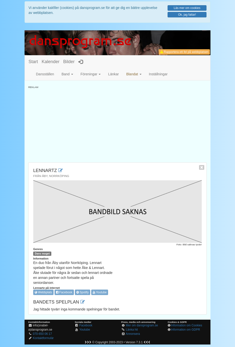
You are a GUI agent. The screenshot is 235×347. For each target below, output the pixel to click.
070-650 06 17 (42, 334)
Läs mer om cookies (187, 8)
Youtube (100, 292)
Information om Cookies (186, 325)
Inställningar (158, 74)
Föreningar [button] (91, 74)
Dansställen (45, 74)
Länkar (113, 74)
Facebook (64, 292)
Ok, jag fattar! (187, 14)
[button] (133, 74)
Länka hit (132, 329)
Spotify (82, 292)
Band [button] (67, 74)
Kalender (50, 61)
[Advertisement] (117, 124)
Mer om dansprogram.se (142, 325)
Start (33, 61)
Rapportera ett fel (184, 52)
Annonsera (133, 334)
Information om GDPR (185, 329)
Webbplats (43, 292)
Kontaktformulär (43, 338)
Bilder (69, 61)
